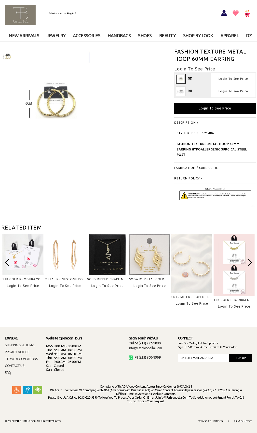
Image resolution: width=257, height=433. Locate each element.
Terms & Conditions (210, 421)
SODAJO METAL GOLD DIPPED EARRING (160, 279)
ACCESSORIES (86, 35)
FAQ (8, 373)
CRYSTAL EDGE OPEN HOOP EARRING (200, 296)
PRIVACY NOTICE (17, 352)
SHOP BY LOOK (198, 35)
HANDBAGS (119, 35)
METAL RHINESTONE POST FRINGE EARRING (80, 279)
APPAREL (229, 35)
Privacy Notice (243, 421)
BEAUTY (167, 35)
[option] (7, 56)
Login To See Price (233, 78)
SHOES (145, 35)
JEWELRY (56, 35)
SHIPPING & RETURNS (20, 345)
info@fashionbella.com (145, 348)
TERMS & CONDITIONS (21, 359)
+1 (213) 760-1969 (145, 357)
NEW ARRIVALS (24, 35)
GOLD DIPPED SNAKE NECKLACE (112, 279)
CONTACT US (14, 366)
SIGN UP (241, 357)
